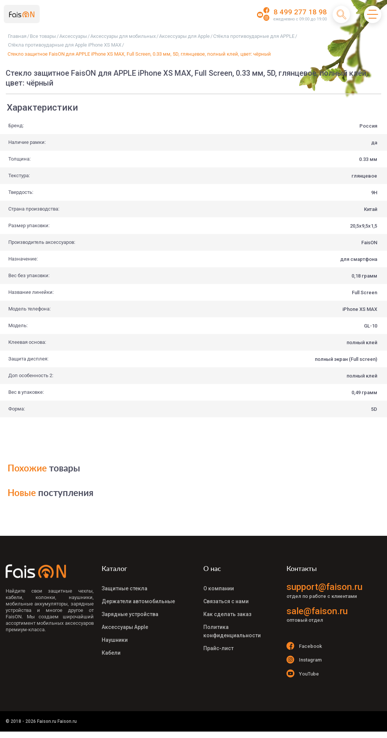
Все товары (43, 36)
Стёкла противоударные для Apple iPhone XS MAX (64, 45)
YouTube (302, 676)
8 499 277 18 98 (300, 12)
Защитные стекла (124, 588)
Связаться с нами (226, 599)
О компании (218, 588)
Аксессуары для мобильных (123, 36)
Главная (17, 36)
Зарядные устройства (130, 611)
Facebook (304, 646)
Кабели (111, 645)
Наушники (115, 633)
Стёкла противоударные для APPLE (253, 36)
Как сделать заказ (227, 611)
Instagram (304, 661)
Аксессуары (73, 36)
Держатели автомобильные (138, 599)
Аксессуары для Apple (184, 36)
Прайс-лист (218, 640)
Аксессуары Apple (125, 622)
